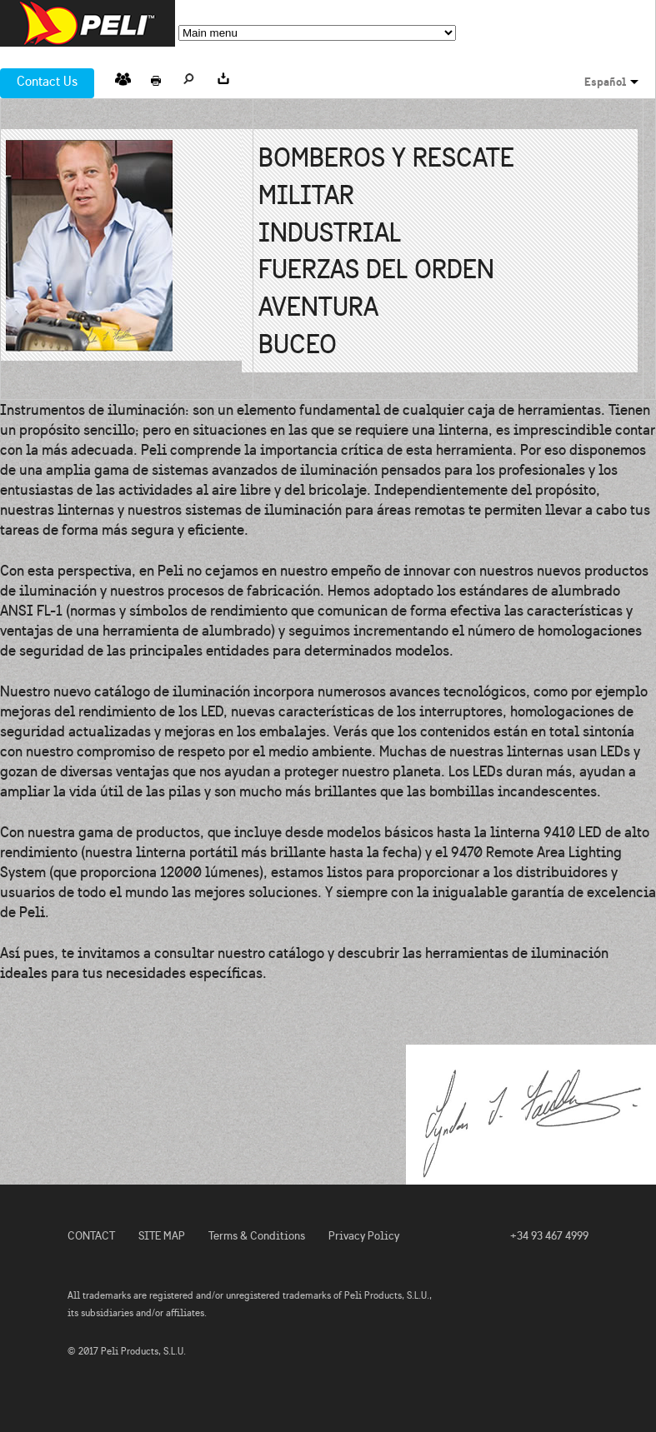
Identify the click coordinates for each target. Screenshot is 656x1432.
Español (605, 81)
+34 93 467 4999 (549, 1236)
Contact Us (47, 81)
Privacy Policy (363, 1236)
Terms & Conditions (256, 1236)
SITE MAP (161, 1236)
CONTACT (91, 1236)
